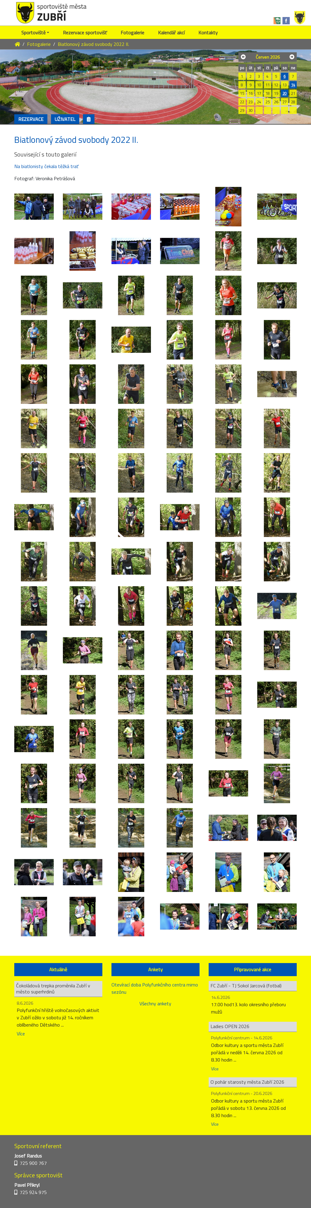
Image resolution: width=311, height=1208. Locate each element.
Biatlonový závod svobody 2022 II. (93, 44)
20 (284, 93)
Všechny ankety (155, 1003)
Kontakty (208, 32)
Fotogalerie (132, 32)
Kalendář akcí (171, 32)
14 (293, 85)
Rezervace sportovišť (85, 32)
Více (21, 1033)
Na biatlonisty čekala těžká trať (46, 166)
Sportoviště (33, 32)
